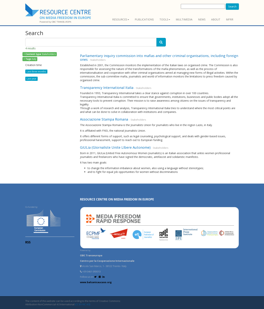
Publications (144, 19)
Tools (164, 19)
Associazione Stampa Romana (104, 119)
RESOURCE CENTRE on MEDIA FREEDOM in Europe (117, 199)
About (215, 19)
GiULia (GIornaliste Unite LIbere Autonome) (115, 147)
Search (232, 6)
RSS (28, 242)
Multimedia (184, 19)
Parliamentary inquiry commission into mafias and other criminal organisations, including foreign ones (159, 57)
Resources (120, 19)
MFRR (229, 19)
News (202, 19)
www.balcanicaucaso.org (96, 282)
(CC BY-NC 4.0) (82, 304)
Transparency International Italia (107, 87)
